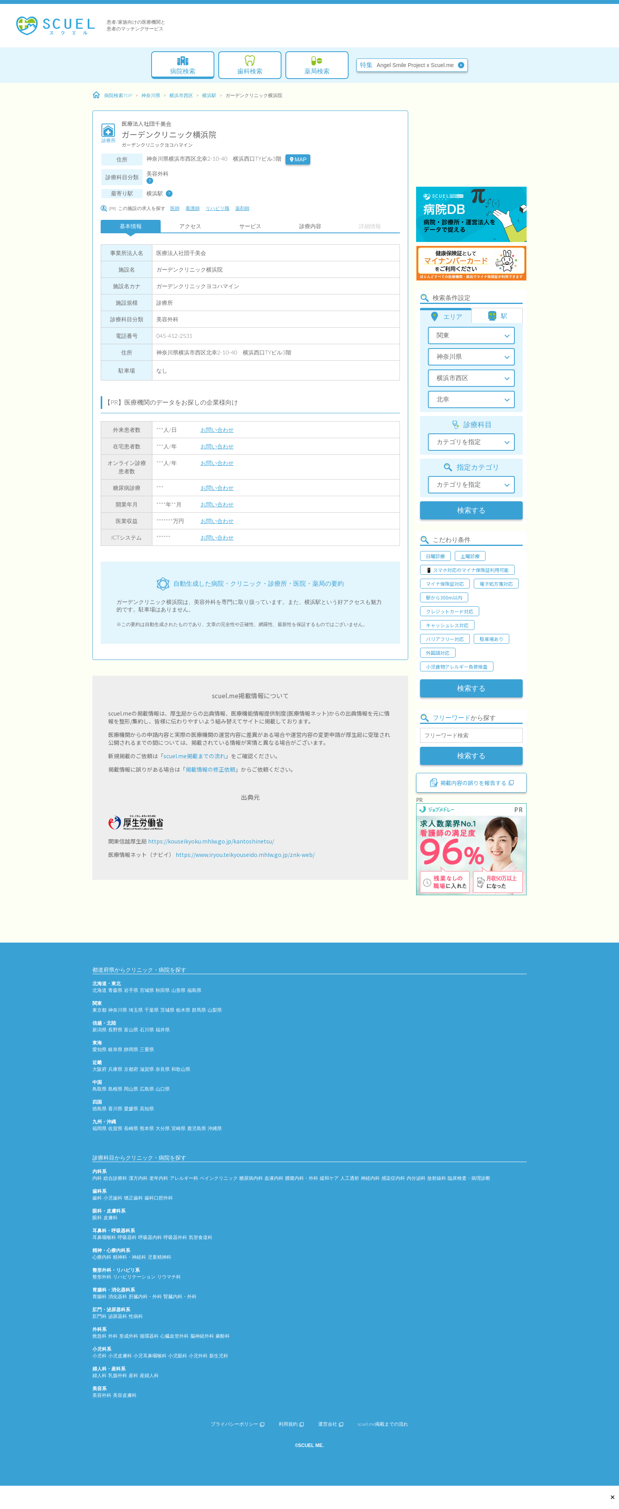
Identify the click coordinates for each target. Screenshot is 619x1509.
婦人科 (99, 1375)
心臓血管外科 (174, 1336)
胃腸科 (99, 1296)
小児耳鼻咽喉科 (150, 1356)
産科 (133, 1375)
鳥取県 (99, 1089)
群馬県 (199, 1010)
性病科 (136, 1316)
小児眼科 (177, 1356)
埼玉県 (136, 1010)
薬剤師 (242, 208)
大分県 (163, 1128)
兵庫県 (115, 1069)
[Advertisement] (471, 136)
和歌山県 (180, 1069)
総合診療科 (115, 1178)
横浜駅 (209, 95)
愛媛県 (131, 1109)
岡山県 (131, 1089)
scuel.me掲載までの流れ (194, 756)
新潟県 (99, 1030)
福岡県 (99, 1128)
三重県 (147, 1049)
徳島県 (99, 1109)
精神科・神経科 (129, 1257)
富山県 (131, 1030)
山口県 (163, 1089)
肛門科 (99, 1316)
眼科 (97, 1217)
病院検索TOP (112, 95)
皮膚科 (110, 1217)
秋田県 (163, 990)
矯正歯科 (133, 1198)
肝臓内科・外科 (145, 1296)
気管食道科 (200, 1237)
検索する (471, 510)
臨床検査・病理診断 (469, 1178)
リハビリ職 (217, 208)
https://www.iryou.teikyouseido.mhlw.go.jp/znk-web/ (245, 855)
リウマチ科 (169, 1277)
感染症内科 (393, 1178)
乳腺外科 (117, 1375)
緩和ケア (329, 1178)
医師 (175, 208)
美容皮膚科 (125, 1395)
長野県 (115, 1030)
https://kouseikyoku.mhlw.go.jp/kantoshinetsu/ (211, 841)
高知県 (147, 1109)
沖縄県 (215, 1128)
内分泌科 (416, 1178)
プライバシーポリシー (237, 1424)
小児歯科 (112, 1198)
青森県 (115, 990)
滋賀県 (147, 1069)
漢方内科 (138, 1178)
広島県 (147, 1089)
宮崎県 (178, 1128)
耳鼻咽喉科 (104, 1237)
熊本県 (147, 1128)
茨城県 (167, 1010)
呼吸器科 (127, 1237)
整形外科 (101, 1277)
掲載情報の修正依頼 (210, 769)
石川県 (147, 1030)
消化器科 (117, 1296)
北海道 (99, 990)
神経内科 (370, 1178)
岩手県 (131, 990)
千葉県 (151, 1010)
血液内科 (273, 1178)
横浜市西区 (181, 95)
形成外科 (128, 1336)
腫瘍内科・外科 (301, 1178)
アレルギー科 (184, 1178)
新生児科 (218, 1356)
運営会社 (330, 1424)
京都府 (131, 1069)
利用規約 (291, 1424)
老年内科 (158, 1178)
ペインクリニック (219, 1178)
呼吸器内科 (150, 1237)
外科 (113, 1336)
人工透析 (349, 1178)
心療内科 (101, 1257)
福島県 (194, 990)
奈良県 (163, 1069)
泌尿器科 (117, 1316)
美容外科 (101, 1395)
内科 (97, 1178)
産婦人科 (149, 1375)
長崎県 (131, 1128)
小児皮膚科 (120, 1356)
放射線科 (436, 1178)
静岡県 (131, 1049)
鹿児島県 (196, 1128)
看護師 (193, 208)
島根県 (115, 1089)
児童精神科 (159, 1257)
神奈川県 (150, 95)
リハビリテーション (134, 1277)
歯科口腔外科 (158, 1198)
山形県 (178, 990)
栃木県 (183, 1010)
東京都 (99, 1010)
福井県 (163, 1030)
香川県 (115, 1109)
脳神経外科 (202, 1336)
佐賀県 (115, 1128)
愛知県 (99, 1049)
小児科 (99, 1356)
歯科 (97, 1198)
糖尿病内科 (251, 1178)
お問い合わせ (217, 429)
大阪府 (99, 1069)
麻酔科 (223, 1336)
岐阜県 (115, 1049)
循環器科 (149, 1336)
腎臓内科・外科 (180, 1296)
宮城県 (147, 990)
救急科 (99, 1336)
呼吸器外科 (175, 1237)
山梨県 (215, 1010)
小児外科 (198, 1356)
